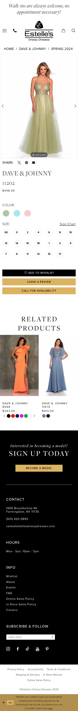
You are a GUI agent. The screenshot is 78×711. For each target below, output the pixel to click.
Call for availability (39, 291)
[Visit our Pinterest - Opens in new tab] (47, 649)
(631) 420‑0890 (17, 519)
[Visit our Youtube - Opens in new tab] (37, 649)
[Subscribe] (51, 637)
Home (9, 48)
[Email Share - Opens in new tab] (33, 162)
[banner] (39, 31)
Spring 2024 (62, 48)
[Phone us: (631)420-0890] (15, 31)
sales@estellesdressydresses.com (30, 526)
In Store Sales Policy (21, 604)
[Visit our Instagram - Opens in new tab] (8, 649)
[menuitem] (15, 31)
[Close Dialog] (3, 702)
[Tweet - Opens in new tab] (19, 162)
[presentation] (19, 365)
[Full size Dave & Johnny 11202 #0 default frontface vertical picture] (39, 106)
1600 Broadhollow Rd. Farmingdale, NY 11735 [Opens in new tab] (22, 510)
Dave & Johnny (32, 48)
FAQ (9, 593)
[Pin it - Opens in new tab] (26, 162)
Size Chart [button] (68, 223)
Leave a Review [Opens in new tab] (39, 282)
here (50, 708)
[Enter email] (30, 637)
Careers (12, 610)
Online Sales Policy (20, 599)
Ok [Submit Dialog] (10, 702)
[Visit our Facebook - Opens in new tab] (18, 649)
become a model (39, 468)
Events (11, 587)
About (10, 582)
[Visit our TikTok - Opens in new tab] (27, 649)
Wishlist (11, 576)
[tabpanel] (39, 106)
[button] (64, 31)
